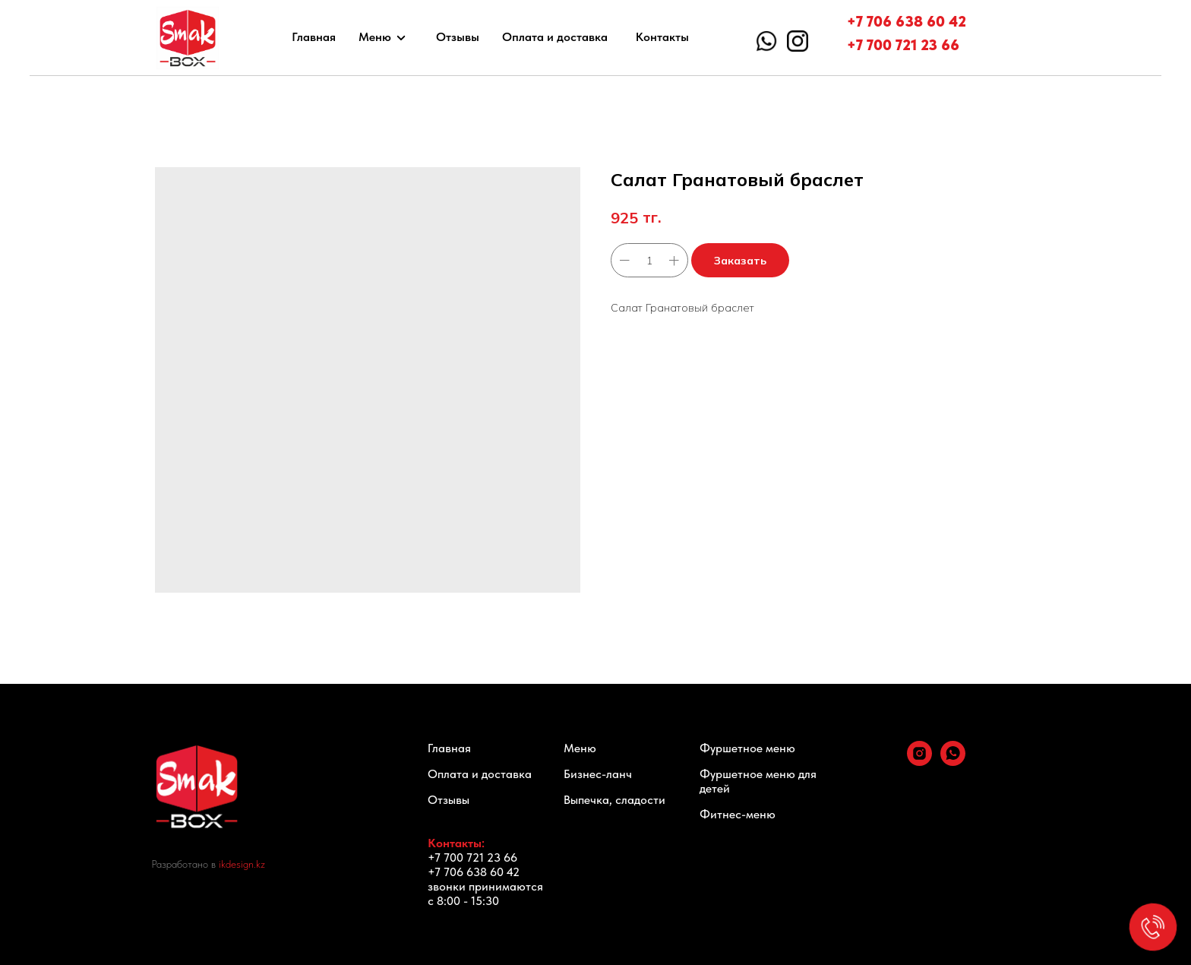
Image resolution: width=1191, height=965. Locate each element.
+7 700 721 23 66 (903, 45)
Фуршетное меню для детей (758, 781)
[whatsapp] (952, 761)
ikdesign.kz (242, 864)
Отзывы (457, 37)
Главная (314, 37)
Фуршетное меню (747, 748)
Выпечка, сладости (614, 800)
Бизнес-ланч (598, 774)
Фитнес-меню (738, 814)
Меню (375, 37)
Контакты (662, 37)
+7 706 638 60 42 (906, 21)
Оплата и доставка (555, 37)
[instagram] (919, 761)
